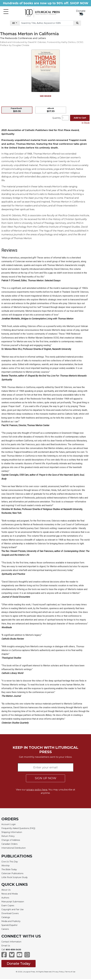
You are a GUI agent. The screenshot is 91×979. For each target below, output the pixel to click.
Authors (5, 897)
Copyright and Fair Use (12, 909)
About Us (5, 890)
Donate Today (18, 963)
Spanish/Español (9, 925)
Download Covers (10, 913)
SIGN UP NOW (45, 778)
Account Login (8, 824)
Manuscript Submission (12, 901)
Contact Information (11, 941)
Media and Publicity (11, 921)
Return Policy (8, 836)
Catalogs (5, 917)
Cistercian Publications (12, 873)
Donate (80, 10)
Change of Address (10, 840)
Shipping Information (11, 832)
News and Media (9, 893)
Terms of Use (70, 972)
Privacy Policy (58, 972)
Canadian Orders (9, 844)
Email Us (5, 945)
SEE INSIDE (45, 96)
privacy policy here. (37, 789)
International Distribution (13, 848)
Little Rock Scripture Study (14, 877)
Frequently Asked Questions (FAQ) (18, 828)
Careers (5, 929)
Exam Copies (7, 905)
